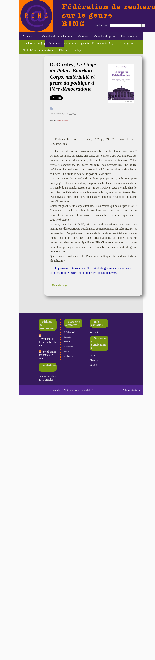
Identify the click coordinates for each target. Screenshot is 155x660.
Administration (131, 389)
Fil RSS (93, 365)
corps (59, 120)
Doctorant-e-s (129, 35)
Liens (92, 355)
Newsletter (54, 43)
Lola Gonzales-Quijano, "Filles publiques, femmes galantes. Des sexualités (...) (67, 43)
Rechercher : (102, 25)
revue (66, 351)
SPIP (90, 389)
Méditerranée (70, 332)
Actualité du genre (104, 35)
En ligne (77, 50)
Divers (63, 50)
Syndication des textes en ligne (47, 355)
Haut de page (59, 285)
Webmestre (95, 332)
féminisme (68, 346)
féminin (67, 337)
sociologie (68, 356)
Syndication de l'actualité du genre (48, 340)
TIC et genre (126, 43)
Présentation (29, 35)
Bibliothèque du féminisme (37, 50)
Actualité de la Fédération (57, 35)
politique (65, 120)
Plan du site (95, 360)
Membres (83, 35)
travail (67, 341)
